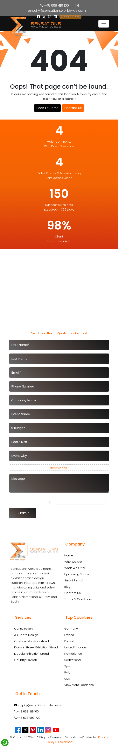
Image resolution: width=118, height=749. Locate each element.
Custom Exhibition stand (31, 641)
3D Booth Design (26, 635)
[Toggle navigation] (103, 24)
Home (68, 555)
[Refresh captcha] (51, 501)
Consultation (23, 629)
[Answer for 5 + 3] (81, 501)
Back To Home (47, 108)
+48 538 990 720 (27, 718)
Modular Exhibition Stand (31, 654)
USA (67, 679)
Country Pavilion (25, 660)
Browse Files (59, 467)
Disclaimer (64, 742)
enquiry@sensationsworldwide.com (57, 10)
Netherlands (73, 654)
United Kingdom (75, 647)
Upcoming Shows (76, 574)
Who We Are (73, 562)
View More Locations (79, 685)
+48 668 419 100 (56, 5)
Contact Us (73, 108)
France (69, 635)
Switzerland (72, 660)
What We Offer (74, 568)
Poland (69, 641)
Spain (68, 666)
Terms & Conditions (78, 599)
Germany (71, 629)
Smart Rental (73, 580)
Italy (67, 672)
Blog (67, 587)
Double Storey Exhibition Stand (36, 647)
